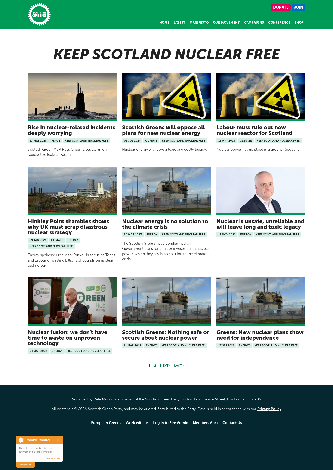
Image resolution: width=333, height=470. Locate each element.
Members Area (205, 423)
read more (25, 464)
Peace (55, 140)
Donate (280, 7)
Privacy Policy (269, 409)
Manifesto (199, 22)
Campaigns (254, 22)
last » (179, 366)
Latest (179, 22)
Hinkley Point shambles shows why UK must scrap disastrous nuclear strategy (68, 227)
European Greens (106, 423)
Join (298, 7)
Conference (279, 22)
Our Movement (226, 22)
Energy (73, 240)
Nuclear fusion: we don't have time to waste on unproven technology (67, 338)
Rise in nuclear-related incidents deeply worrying (71, 130)
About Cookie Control (21, 440)
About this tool (53, 458)
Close (58, 440)
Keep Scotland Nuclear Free (86, 140)
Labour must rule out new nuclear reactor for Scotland (254, 130)
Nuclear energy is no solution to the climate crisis (165, 224)
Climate (151, 140)
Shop (299, 22)
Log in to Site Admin (170, 423)
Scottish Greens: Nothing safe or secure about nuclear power (165, 335)
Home (164, 22)
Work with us (137, 423)
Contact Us (232, 423)
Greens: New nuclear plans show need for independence (260, 335)
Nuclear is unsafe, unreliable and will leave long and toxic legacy (260, 224)
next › (165, 366)
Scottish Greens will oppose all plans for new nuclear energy (163, 130)
